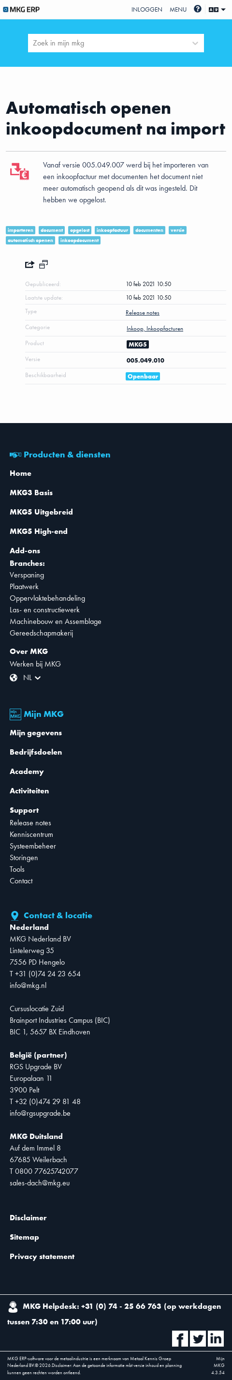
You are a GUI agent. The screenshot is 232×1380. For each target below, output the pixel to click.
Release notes (30, 823)
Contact (21, 881)
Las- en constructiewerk (45, 610)
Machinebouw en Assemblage (56, 621)
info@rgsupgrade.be (40, 1113)
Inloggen (146, 9)
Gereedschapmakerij (41, 633)
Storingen (24, 857)
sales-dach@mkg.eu (40, 1183)
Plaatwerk (24, 586)
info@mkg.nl (28, 985)
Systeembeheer (33, 846)
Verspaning (27, 575)
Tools (17, 869)
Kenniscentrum (31, 834)
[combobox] (34, 43)
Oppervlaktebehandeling (47, 598)
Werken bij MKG (35, 664)
